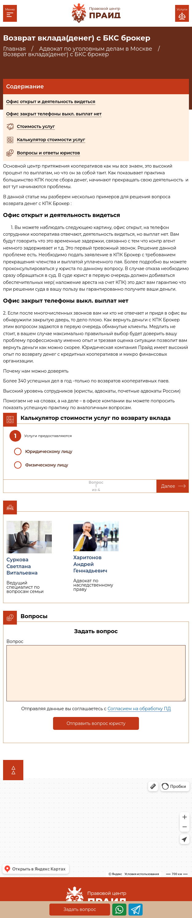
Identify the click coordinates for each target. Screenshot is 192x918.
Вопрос (14, 641)
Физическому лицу (46, 465)
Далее (173, 486)
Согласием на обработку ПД (139, 708)
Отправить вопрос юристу (96, 723)
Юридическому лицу (48, 451)
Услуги (182, 13)
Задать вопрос (79, 909)
